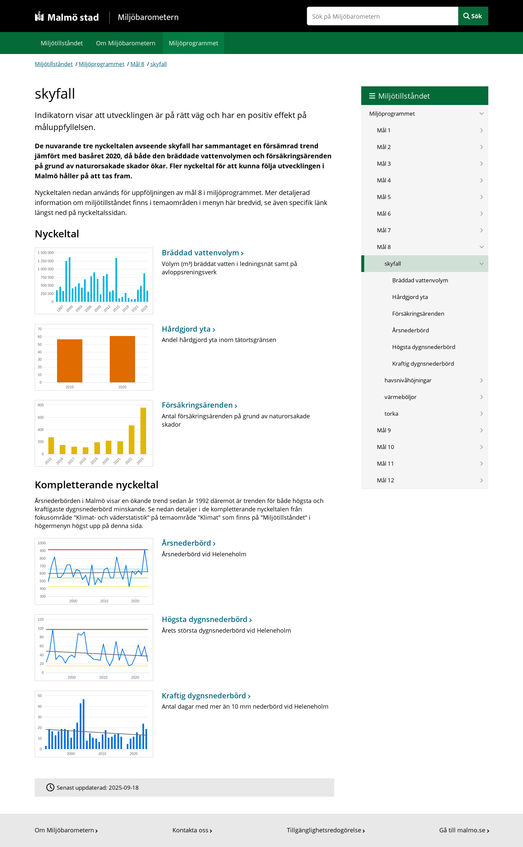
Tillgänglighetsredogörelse (324, 830)
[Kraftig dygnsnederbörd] (183, 724)
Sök (476, 16)
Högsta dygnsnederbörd (423, 347)
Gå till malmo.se (462, 830)
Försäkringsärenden (418, 313)
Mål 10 (385, 447)
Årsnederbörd (410, 330)
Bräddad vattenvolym (420, 280)
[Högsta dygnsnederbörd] (183, 647)
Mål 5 (384, 197)
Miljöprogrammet (193, 43)
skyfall (158, 64)
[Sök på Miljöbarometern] (382, 16)
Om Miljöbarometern (125, 43)
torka (391, 413)
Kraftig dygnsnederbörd (423, 363)
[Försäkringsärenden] (183, 433)
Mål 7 (384, 230)
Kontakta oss (190, 830)
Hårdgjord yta (410, 297)
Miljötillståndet (62, 43)
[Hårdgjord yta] (183, 357)
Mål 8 (137, 64)
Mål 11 (385, 463)
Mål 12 (385, 480)
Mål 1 (384, 130)
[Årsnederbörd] (183, 571)
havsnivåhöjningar (408, 380)
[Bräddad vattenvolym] (183, 281)
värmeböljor (401, 397)
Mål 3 (384, 163)
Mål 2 (384, 147)
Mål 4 (384, 180)
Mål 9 (384, 430)
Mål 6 (384, 213)
